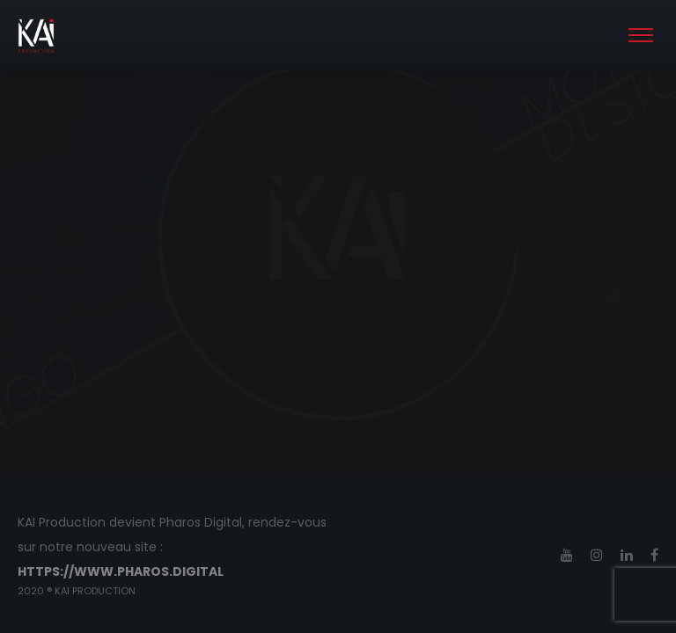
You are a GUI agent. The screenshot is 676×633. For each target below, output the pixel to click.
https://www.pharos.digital (121, 571)
